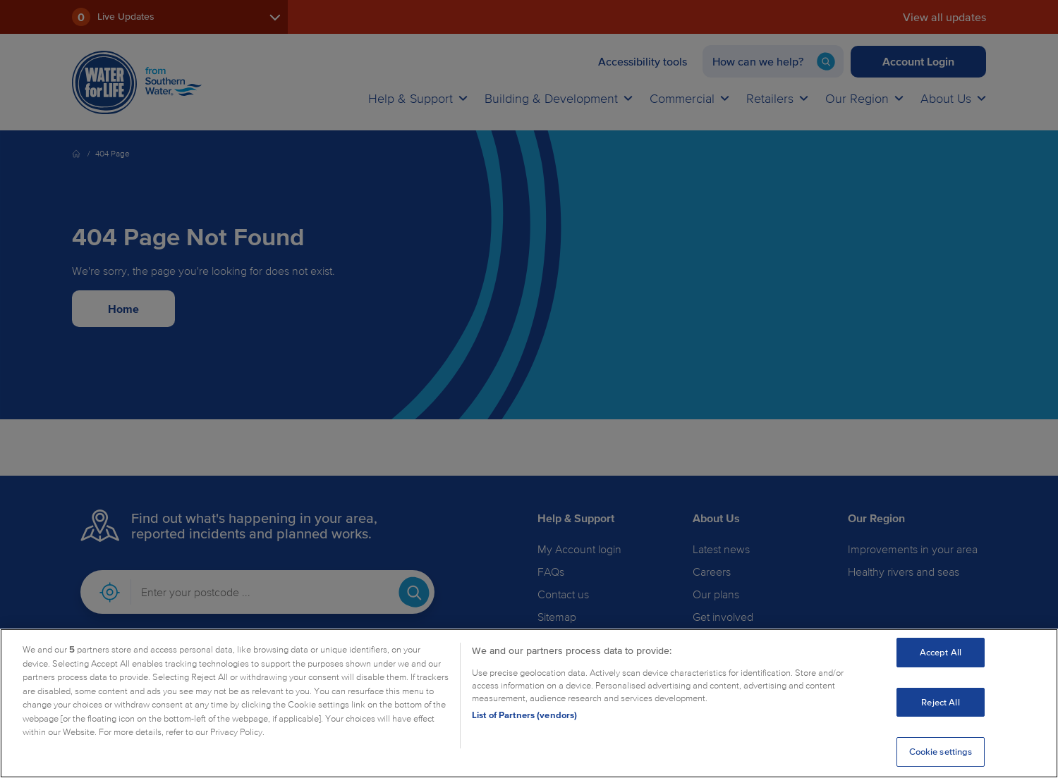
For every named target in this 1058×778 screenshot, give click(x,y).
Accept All (940, 652)
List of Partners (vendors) (524, 715)
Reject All (940, 702)
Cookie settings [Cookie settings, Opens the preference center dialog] (941, 751)
